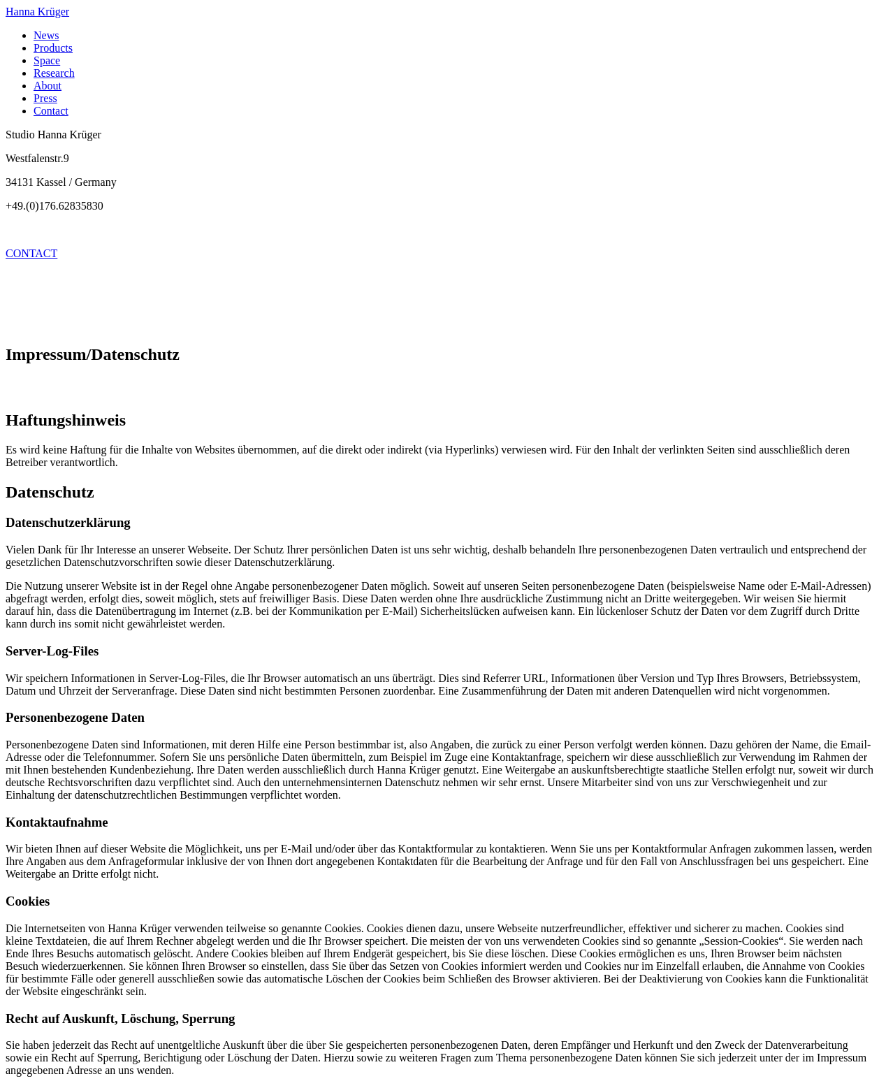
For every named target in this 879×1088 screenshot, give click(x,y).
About (47, 86)
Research (54, 73)
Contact (51, 111)
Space (47, 60)
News (46, 35)
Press (45, 98)
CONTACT (31, 253)
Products (53, 48)
